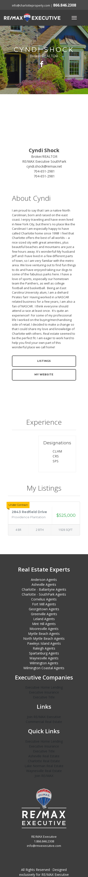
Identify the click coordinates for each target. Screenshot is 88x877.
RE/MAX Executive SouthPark (44, 161)
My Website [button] (43, 374)
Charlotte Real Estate (44, 761)
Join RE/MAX (44, 775)
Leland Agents (44, 619)
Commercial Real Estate (44, 721)
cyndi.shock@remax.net (44, 166)
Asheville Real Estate (43, 756)
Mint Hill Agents (44, 624)
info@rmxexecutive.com (44, 846)
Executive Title (44, 697)
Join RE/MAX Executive (44, 717)
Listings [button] (44, 361)
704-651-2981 (44, 171)
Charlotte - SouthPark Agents (44, 594)
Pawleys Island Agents (44, 643)
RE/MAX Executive (55, 874)
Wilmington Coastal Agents (43, 668)
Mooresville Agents (44, 628)
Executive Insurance (44, 692)
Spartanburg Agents (44, 653)
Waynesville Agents (44, 658)
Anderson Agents (44, 579)
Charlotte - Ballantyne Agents (44, 589)
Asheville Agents (44, 584)
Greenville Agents (44, 614)
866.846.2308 (64, 5)
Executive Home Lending (44, 687)
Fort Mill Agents (44, 604)
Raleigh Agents (44, 648)
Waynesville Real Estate (44, 771)
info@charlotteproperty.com (31, 5)
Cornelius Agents (44, 599)
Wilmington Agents (44, 663)
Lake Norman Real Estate (44, 766)
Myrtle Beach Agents (44, 633)
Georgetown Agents (44, 609)
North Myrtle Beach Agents (44, 638)
